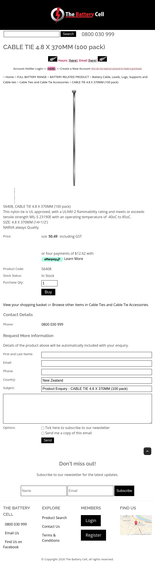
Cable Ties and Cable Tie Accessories (44, 82)
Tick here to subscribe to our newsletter (75, 433)
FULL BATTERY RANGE (32, 77)
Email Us (12, 539)
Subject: (9, 388)
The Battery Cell (76, 565)
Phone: (8, 324)
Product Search (54, 523)
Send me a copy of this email (66, 439)
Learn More (73, 258)
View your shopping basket (25, 304)
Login (90, 526)
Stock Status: (12, 275)
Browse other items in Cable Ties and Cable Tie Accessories (100, 304)
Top (147, 457)
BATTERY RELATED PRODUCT (69, 77)
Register (93, 541)
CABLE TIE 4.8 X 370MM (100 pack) (95, 82)
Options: (9, 434)
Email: (7, 362)
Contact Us (51, 532)
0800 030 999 (98, 34)
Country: (9, 379)
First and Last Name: (18, 354)
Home (9, 77)
